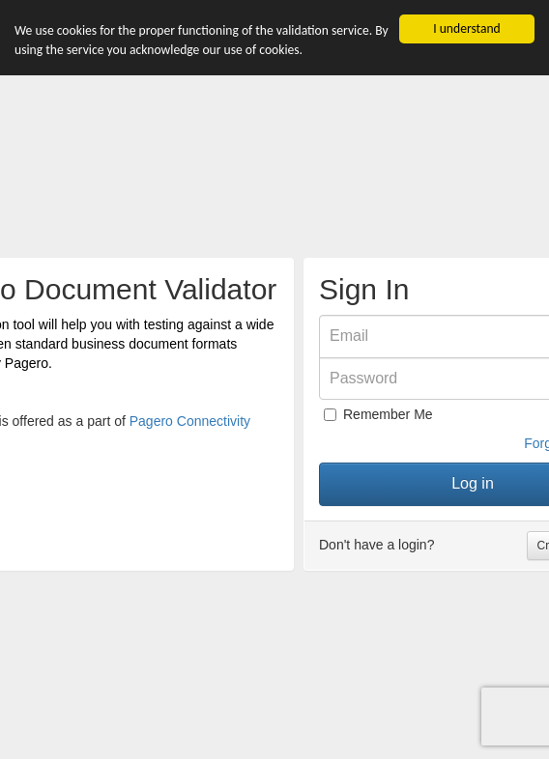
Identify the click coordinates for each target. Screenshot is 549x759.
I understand (467, 28)
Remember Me (378, 414)
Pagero (26, 363)
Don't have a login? (376, 544)
